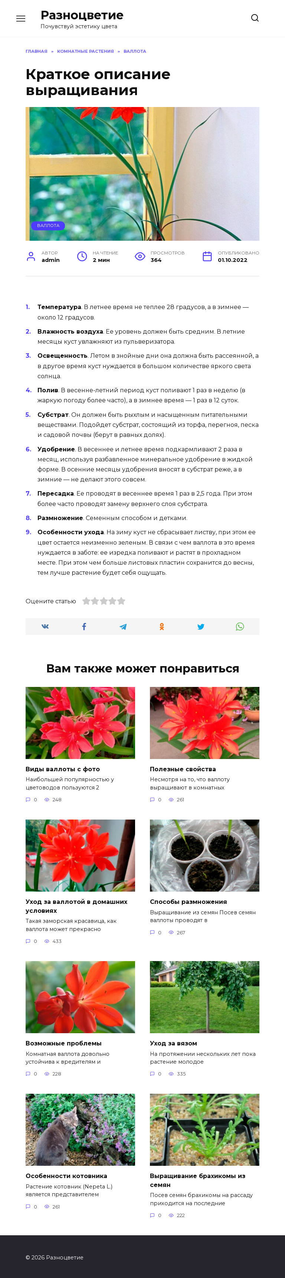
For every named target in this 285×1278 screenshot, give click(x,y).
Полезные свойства (183, 768)
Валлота (48, 225)
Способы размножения (188, 901)
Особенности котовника (66, 1174)
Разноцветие (82, 15)
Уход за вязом (173, 1041)
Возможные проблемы (64, 1041)
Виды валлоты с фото (63, 768)
